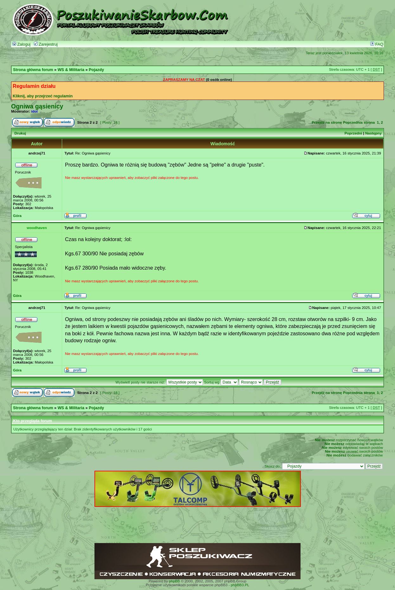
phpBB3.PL (240, 585)
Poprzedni (353, 133)
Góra (17, 216)
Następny (373, 133)
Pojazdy (96, 70)
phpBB (174, 581)
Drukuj (20, 133)
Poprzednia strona (359, 122)
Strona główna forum (33, 70)
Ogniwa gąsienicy (37, 106)
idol (34, 111)
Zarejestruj (46, 44)
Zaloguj (21, 44)
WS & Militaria (71, 70)
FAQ (376, 44)
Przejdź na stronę (327, 122)
